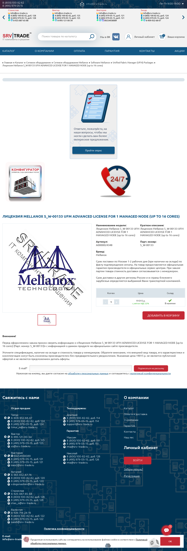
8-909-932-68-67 (153, 20)
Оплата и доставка (135, 414)
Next (183, 17)
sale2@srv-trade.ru (22, 465)
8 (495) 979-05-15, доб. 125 (67, 18)
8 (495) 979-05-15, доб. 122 (27, 519)
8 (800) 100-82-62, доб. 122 (28, 516)
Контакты (147, 51)
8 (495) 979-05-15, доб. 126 (83, 459)
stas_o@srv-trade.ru (23, 503)
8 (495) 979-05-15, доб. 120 (27, 481)
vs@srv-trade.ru (20, 446)
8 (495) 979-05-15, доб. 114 (83, 421)
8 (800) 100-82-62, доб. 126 (83, 456)
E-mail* (23, 368)
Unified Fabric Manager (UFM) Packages (133, 62)
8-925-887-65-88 (20, 20)
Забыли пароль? (133, 469)
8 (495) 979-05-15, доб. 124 (156, 18)
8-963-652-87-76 (21, 475)
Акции (180, 51)
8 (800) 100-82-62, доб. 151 (83, 441)
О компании (44, 51)
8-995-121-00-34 (65, 20)
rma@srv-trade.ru (77, 447)
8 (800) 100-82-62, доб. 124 (156, 15)
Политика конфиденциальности (64, 529)
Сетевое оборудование (38, 62)
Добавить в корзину (163, 315)
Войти (137, 460)
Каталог (8, 51)
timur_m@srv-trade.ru (24, 427)
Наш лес (129, 437)
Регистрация (132, 476)
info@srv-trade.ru (19, 13)
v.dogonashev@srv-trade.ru (27, 484)
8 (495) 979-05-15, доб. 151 (83, 444)
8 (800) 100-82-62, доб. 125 (67, 15)
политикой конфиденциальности (150, 373)
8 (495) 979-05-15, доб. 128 (23, 18)
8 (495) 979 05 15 (12, 6)
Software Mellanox (100, 62)
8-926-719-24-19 (21, 513)
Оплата (79, 51)
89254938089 (110, 20)
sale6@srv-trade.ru (22, 522)
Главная (8, 62)
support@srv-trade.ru (79, 424)
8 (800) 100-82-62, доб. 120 (28, 478)
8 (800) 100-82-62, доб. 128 (23, 15)
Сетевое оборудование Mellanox (71, 62)
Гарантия (112, 51)
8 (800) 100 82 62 (13, 3)
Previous (3, 17)
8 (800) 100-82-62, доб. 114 (83, 418)
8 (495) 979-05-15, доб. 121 (111, 15)
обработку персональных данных (88, 373)
